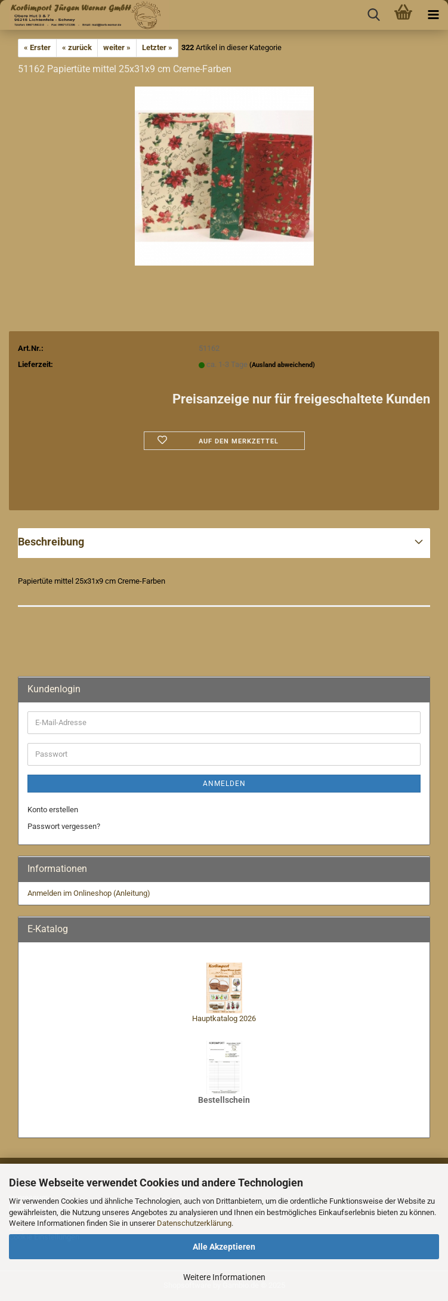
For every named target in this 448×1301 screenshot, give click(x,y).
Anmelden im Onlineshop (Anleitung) (88, 893)
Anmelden (224, 783)
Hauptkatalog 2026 (224, 1018)
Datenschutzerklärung (194, 1223)
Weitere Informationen (224, 1277)
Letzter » (157, 47)
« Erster (37, 47)
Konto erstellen (52, 809)
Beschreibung (51, 541)
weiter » (117, 47)
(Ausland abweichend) (282, 365)
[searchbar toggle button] (373, 15)
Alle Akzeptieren (224, 1246)
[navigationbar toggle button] (433, 15)
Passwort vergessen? (63, 826)
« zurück (77, 47)
